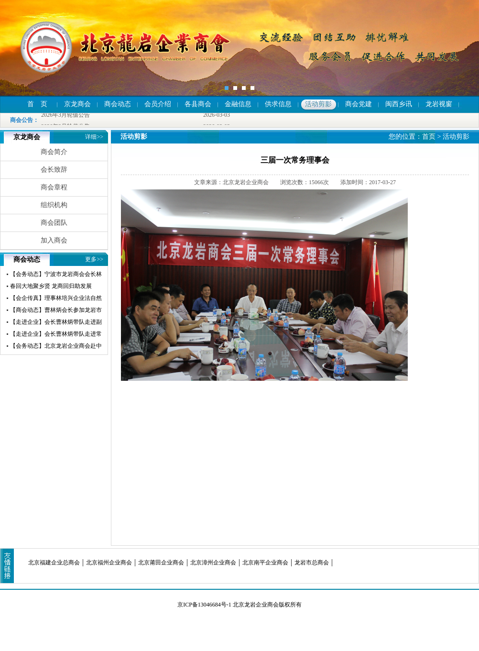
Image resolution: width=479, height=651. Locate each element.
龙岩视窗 (438, 104)
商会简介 (54, 151)
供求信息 (278, 104)
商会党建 (358, 104)
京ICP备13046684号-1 (204, 604)
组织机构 (54, 205)
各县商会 (198, 104)
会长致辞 (54, 169)
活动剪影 (318, 104)
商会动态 (117, 104)
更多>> (94, 259)
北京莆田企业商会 (161, 562)
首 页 (37, 104)
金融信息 (238, 104)
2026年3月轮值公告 (65, 115)
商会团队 (54, 222)
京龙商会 (77, 104)
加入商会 (54, 240)
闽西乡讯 (398, 104)
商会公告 (21, 120)
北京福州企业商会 (109, 562)
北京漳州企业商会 (213, 562)
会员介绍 (157, 104)
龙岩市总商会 (311, 562)
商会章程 (54, 187)
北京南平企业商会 (265, 562)
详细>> (94, 136)
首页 (428, 136)
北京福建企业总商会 (54, 562)
